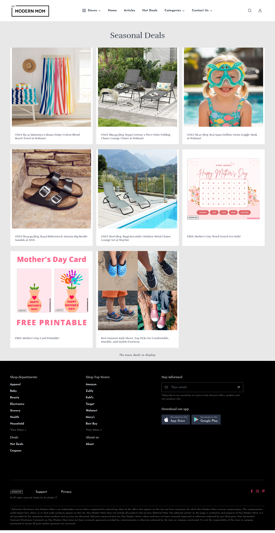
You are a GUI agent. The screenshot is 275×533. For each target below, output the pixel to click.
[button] (176, 420)
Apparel (15, 384)
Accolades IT (51, 498)
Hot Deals (149, 10)
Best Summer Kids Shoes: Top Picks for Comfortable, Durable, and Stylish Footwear (135, 339)
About (90, 444)
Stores (89, 10)
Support (41, 492)
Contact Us (200, 10)
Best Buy (91, 423)
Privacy (66, 492)
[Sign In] (260, 10)
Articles (129, 10)
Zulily (89, 391)
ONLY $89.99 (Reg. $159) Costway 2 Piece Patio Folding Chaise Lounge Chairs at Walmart (135, 136)
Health (14, 417)
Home (112, 10)
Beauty (14, 397)
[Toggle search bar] (250, 10)
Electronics (17, 404)
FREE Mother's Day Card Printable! (37, 338)
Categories (173, 10)
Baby (13, 391)
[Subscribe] (238, 387)
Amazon (91, 384)
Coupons (15, 450)
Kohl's (89, 397)
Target (90, 404)
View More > (18, 430)
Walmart (91, 410)
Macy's (90, 417)
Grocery (15, 410)
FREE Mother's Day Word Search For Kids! (214, 236)
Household (17, 423)
